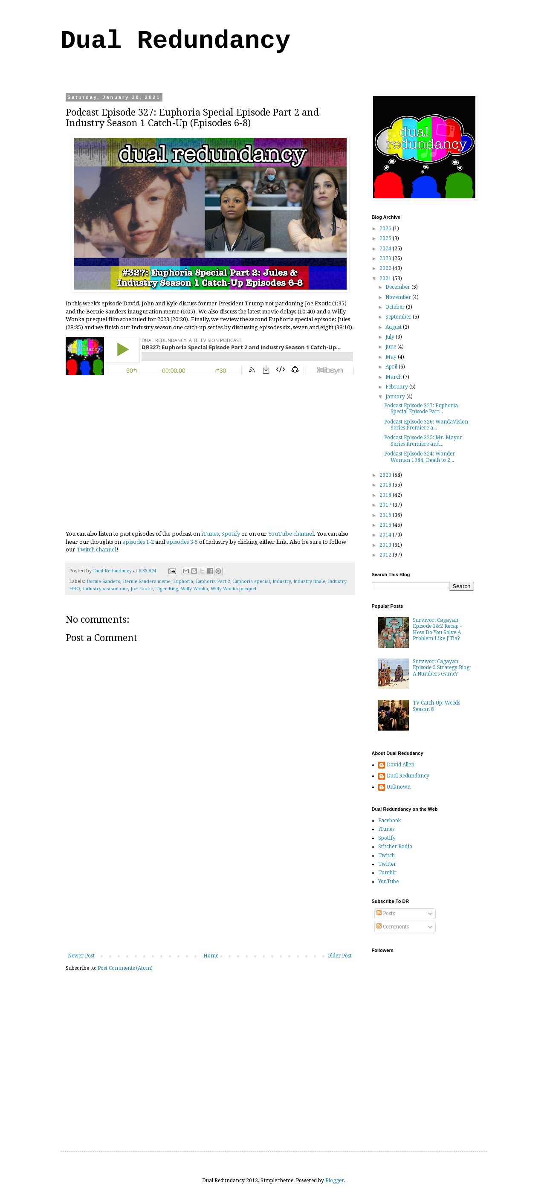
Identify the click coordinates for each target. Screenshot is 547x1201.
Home (210, 956)
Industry (281, 581)
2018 (386, 495)
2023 (386, 258)
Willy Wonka (194, 589)
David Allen (400, 765)
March (394, 377)
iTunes (210, 534)
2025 (386, 238)
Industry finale (309, 581)
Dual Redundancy (176, 40)
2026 (386, 229)
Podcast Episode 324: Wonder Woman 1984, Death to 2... (419, 457)
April (392, 367)
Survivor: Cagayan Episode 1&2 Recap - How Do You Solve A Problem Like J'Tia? (437, 629)
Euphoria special (251, 581)
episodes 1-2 (138, 542)
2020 (386, 475)
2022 (386, 268)
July (390, 337)
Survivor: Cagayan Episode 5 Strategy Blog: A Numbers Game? (442, 668)
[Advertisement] (210, 888)
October (395, 307)
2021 (386, 278)
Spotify (230, 534)
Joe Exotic (141, 589)
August (394, 327)
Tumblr (387, 873)
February (397, 387)
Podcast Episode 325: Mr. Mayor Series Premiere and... (423, 441)
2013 (386, 545)
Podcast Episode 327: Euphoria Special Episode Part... (421, 409)
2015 (386, 525)
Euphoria (183, 581)
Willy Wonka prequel (233, 589)
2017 (386, 505)
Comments (392, 927)
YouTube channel (291, 534)
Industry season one (105, 589)
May (391, 357)
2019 (386, 485)
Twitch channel (96, 549)
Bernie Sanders (103, 581)
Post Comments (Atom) (125, 968)
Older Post (339, 956)
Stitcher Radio (395, 847)
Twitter (387, 864)
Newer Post (81, 956)
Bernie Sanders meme (147, 581)
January (395, 397)
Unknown (399, 787)
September (399, 317)
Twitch (386, 856)
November (398, 297)
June (391, 347)
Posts (385, 914)
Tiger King (167, 589)
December (398, 287)
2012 (386, 555)
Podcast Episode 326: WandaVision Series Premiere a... (426, 425)
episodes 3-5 (182, 542)
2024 (386, 249)
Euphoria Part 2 (213, 581)
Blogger (334, 1181)
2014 (386, 535)
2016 (386, 515)
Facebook (389, 821)
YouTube (388, 882)
